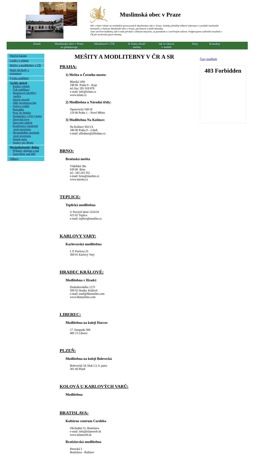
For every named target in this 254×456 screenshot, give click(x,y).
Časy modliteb (208, 59)
